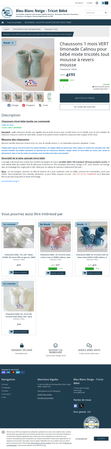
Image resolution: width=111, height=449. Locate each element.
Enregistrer (28, 105)
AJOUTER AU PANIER (84, 98)
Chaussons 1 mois (51, 29)
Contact (89, 3)
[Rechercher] (105, 12)
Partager (13, 105)
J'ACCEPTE (101, 439)
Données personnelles (45, 398)
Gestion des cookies (44, 395)
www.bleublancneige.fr (10, 181)
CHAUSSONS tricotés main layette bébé (27, 29)
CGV (3, 397)
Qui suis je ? (6, 394)
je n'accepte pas (81, 439)
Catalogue (5, 388)
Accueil (6, 29)
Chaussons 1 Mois (68, 69)
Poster (43, 105)
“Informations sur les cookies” (40, 443)
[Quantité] (64, 86)
